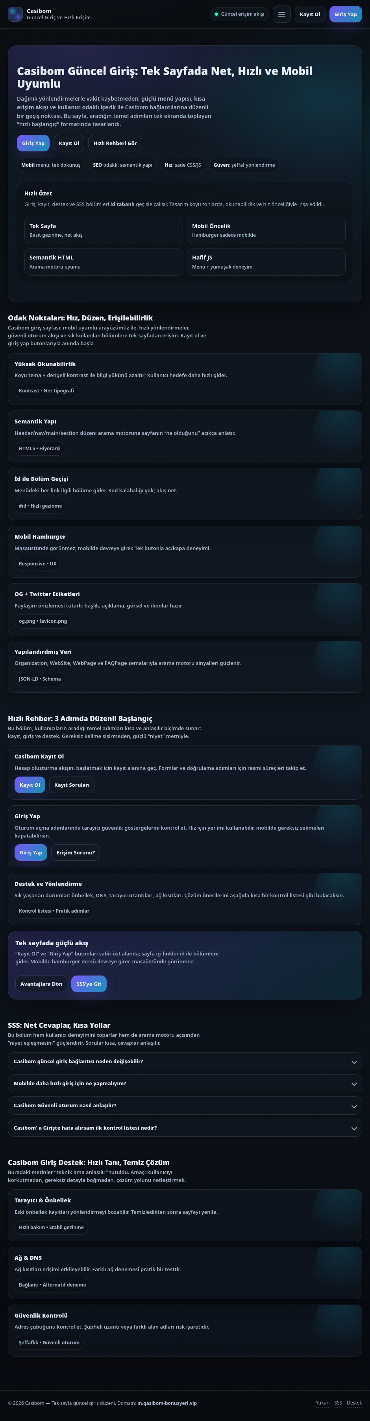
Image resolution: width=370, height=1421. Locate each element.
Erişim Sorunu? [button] (75, 852)
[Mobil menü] (282, 14)
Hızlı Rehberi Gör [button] (115, 143)
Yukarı (322, 1402)
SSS (338, 1402)
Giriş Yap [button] (346, 14)
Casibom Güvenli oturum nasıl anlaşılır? (185, 1105)
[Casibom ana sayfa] (49, 14)
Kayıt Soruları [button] (72, 784)
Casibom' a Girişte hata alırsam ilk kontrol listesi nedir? (185, 1127)
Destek (354, 1402)
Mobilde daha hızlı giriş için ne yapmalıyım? (185, 1083)
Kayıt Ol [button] (310, 14)
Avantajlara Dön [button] (41, 983)
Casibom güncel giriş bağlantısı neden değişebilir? (185, 1061)
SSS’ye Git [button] (88, 983)
